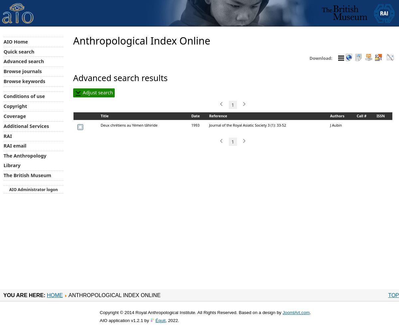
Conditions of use (24, 96)
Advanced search (24, 61)
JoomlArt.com (296, 312)
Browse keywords (25, 81)
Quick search (19, 52)
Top (393, 295)
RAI (8, 136)
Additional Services (26, 126)
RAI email (15, 146)
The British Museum (27, 175)
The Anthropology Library (25, 160)
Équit (161, 320)
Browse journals (23, 71)
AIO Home (16, 42)
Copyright (15, 106)
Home (55, 295)
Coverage (15, 116)
